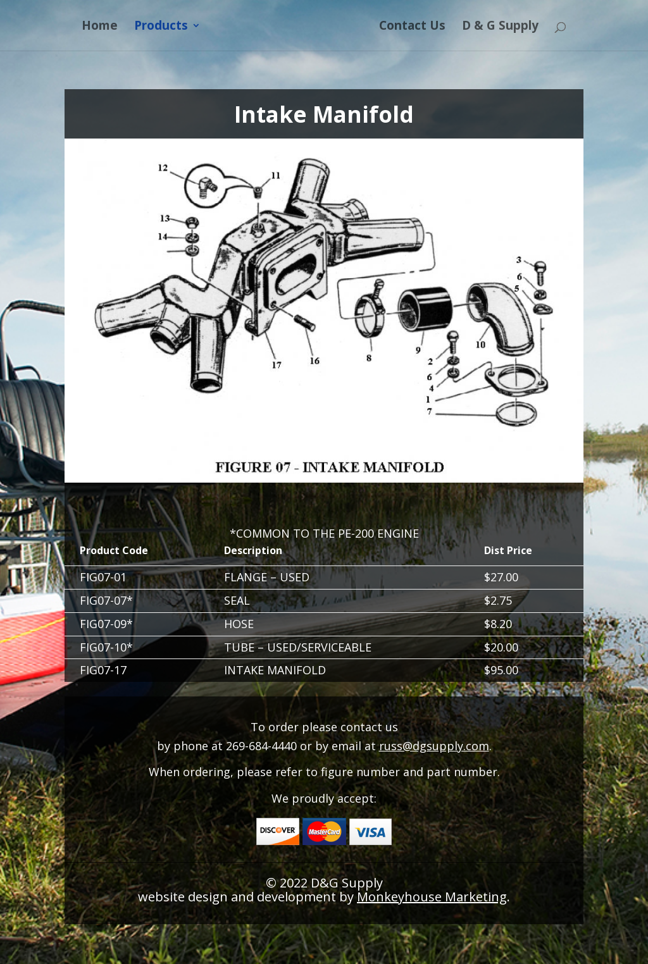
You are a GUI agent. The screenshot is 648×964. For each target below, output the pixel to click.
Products (161, 27)
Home (100, 27)
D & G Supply (500, 27)
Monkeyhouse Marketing (432, 896)
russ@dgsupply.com (434, 745)
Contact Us (412, 27)
